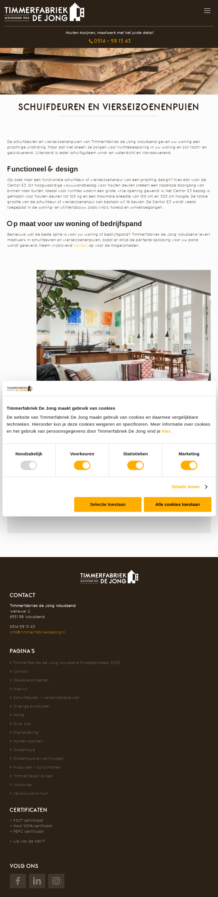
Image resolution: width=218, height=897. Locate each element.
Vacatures (22, 785)
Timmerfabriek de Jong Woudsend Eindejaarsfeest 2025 (66, 662)
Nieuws (20, 689)
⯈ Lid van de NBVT (27, 841)
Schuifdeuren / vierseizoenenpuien (46, 697)
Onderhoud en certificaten (38, 758)
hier (166, 431)
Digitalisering (26, 732)
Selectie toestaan (108, 504)
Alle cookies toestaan (177, 504)
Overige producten (31, 706)
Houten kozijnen (28, 741)
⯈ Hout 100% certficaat (31, 826)
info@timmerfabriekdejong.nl (37, 632)
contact (81, 245)
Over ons (21, 723)
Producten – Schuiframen (37, 767)
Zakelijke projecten (31, 680)
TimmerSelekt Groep (33, 776)
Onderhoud (24, 750)
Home (18, 715)
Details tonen (185, 486)
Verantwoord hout (30, 793)
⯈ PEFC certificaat (27, 831)
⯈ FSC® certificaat (26, 820)
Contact (20, 671)
